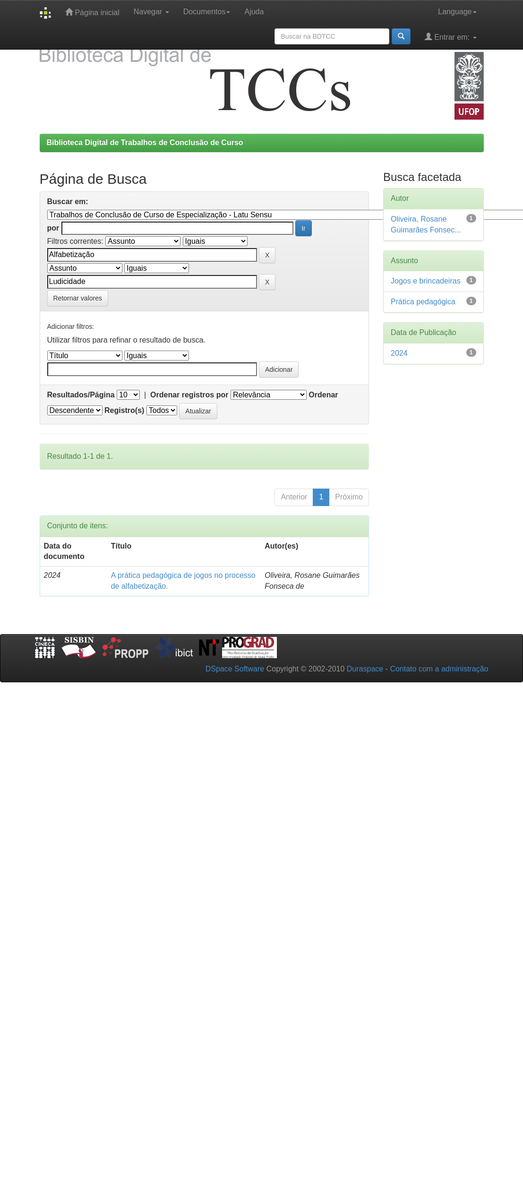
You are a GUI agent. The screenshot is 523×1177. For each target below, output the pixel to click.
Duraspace (365, 669)
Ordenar (323, 395)
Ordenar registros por (189, 395)
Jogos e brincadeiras (426, 281)
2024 (399, 353)
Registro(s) (124, 410)
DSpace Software (235, 669)
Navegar (151, 12)
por (53, 228)
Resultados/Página (81, 395)
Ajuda (254, 12)
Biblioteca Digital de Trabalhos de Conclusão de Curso (145, 142)
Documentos (207, 12)
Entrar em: (451, 36)
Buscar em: (67, 202)
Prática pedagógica (423, 302)
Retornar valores (78, 298)
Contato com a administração (439, 669)
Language (457, 12)
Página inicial (92, 12)
